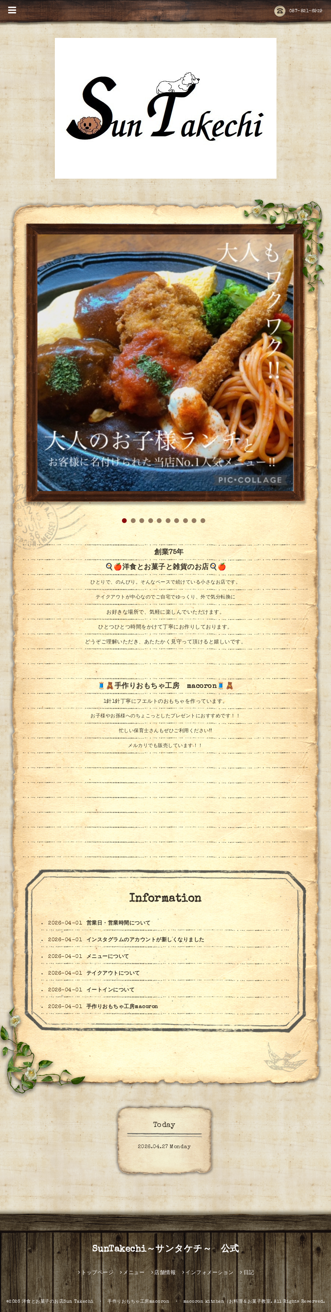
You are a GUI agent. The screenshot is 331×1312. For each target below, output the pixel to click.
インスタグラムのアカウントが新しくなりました (145, 940)
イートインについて (110, 990)
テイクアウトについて (113, 973)
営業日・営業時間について (118, 923)
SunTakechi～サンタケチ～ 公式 (165, 1249)
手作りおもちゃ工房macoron (122, 1007)
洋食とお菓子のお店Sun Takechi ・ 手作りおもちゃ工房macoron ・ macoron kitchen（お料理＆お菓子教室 (146, 1302)
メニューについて (107, 956)
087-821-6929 (298, 11)
